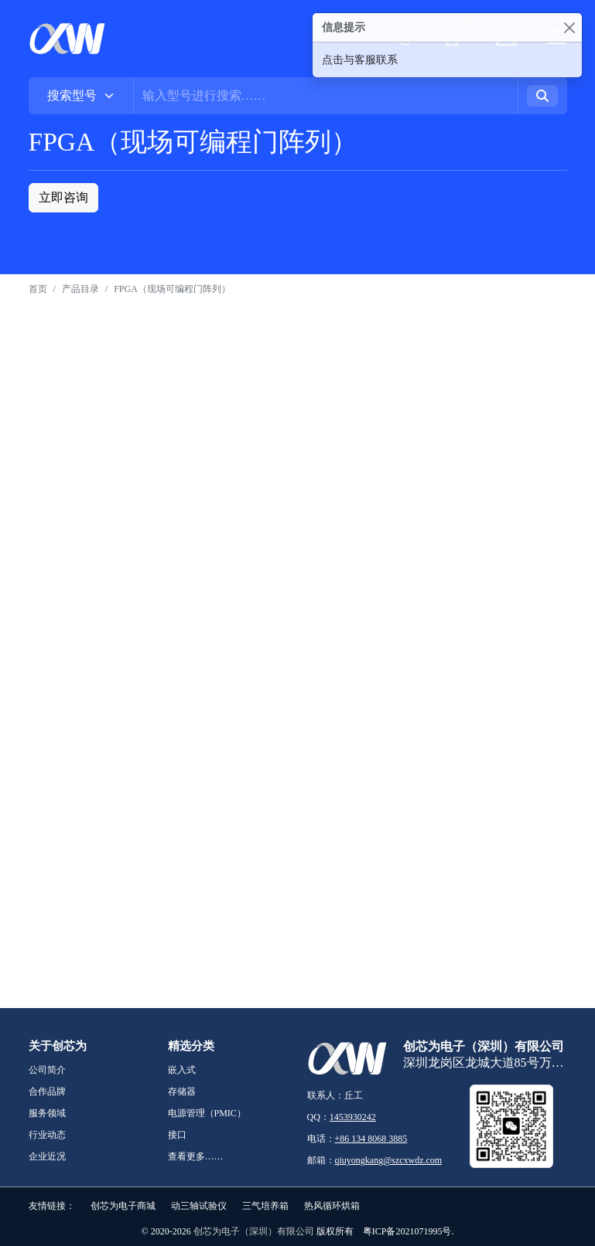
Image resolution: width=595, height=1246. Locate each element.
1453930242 (353, 1117)
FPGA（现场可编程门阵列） (172, 288)
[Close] (569, 27)
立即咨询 (63, 197)
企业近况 (47, 1156)
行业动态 (47, 1134)
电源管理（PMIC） (207, 1113)
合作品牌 (47, 1091)
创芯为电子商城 (123, 1205)
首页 (38, 288)
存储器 (182, 1091)
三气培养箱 (265, 1205)
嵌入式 (182, 1069)
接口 (177, 1134)
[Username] (325, 95)
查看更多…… (196, 1156)
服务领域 (47, 1113)
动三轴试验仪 (199, 1205)
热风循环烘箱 (332, 1205)
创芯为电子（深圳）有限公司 (253, 1231)
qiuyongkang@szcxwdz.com (389, 1160)
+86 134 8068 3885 (371, 1138)
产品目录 (80, 288)
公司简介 (47, 1069)
